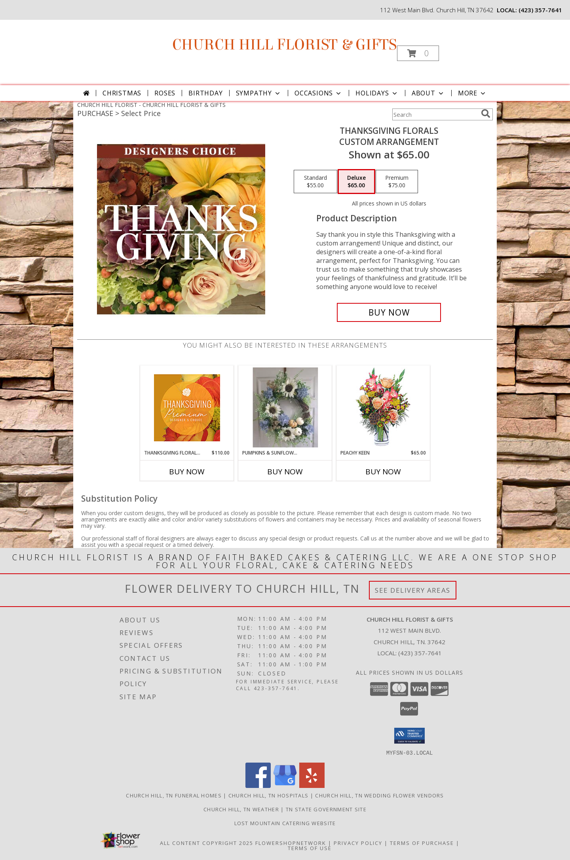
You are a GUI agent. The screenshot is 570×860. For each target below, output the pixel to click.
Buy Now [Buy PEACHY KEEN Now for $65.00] (383, 471)
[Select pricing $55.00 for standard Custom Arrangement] (315, 181)
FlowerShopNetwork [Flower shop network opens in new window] (290, 842)
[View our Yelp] (312, 785)
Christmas (122, 93)
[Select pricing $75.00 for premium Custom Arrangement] (397, 181)
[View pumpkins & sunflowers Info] (285, 407)
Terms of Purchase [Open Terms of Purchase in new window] (422, 842)
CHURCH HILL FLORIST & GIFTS (284, 45)
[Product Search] (435, 114)
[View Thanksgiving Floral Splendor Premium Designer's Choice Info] (187, 407)
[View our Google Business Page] (285, 785)
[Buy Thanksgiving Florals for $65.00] (389, 312)
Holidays (376, 93)
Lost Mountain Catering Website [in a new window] (285, 822)
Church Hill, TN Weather (241, 808)
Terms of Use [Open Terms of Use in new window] (310, 847)
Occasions (318, 93)
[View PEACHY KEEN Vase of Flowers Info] (383, 407)
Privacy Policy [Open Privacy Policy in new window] (358, 842)
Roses (164, 93)
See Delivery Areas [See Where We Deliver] (412, 590)
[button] (418, 53)
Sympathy (258, 93)
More (472, 93)
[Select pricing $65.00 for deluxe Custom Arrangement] (356, 181)
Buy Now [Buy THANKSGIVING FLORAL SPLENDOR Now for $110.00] (187, 471)
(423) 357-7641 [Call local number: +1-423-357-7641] (540, 10)
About (428, 93)
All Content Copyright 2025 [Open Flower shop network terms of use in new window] (206, 842)
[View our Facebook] (258, 785)
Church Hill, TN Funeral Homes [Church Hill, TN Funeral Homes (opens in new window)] (174, 795)
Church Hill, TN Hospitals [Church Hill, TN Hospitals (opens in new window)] (268, 795)
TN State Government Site (326, 808)
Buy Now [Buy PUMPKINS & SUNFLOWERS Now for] (285, 471)
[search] (485, 113)
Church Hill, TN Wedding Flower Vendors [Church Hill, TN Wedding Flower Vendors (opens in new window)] (379, 795)
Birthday (205, 93)
